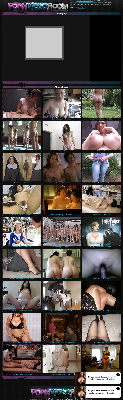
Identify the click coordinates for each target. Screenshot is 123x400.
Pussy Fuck (81, 7)
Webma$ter (88, 399)
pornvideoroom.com (37, 399)
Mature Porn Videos (87, 2)
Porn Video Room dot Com (85, 1)
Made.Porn (97, 2)
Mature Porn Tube (75, 2)
